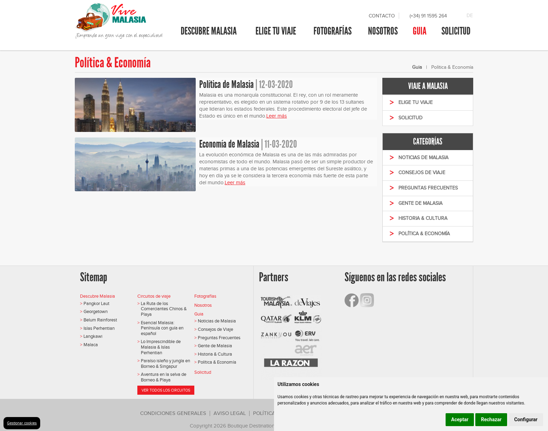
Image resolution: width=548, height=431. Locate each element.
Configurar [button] (526, 419)
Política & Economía (217, 362)
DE (470, 15)
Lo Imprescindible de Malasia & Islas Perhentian (161, 347)
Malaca (91, 344)
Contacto (382, 15)
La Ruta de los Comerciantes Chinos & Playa (164, 309)
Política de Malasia (226, 84)
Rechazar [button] (491, 419)
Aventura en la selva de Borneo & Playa (163, 377)
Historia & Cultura (215, 354)
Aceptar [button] (460, 419)
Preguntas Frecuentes (219, 337)
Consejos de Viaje (215, 329)
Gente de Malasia (215, 345)
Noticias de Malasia (217, 321)
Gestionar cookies (22, 423)
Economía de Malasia (229, 144)
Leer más (276, 116)
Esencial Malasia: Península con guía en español (162, 328)
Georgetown (96, 311)
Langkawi (93, 336)
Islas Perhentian (99, 328)
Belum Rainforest (100, 319)
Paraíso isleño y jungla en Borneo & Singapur (165, 363)
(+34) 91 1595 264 (428, 15)
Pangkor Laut (96, 303)
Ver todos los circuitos (166, 390)
